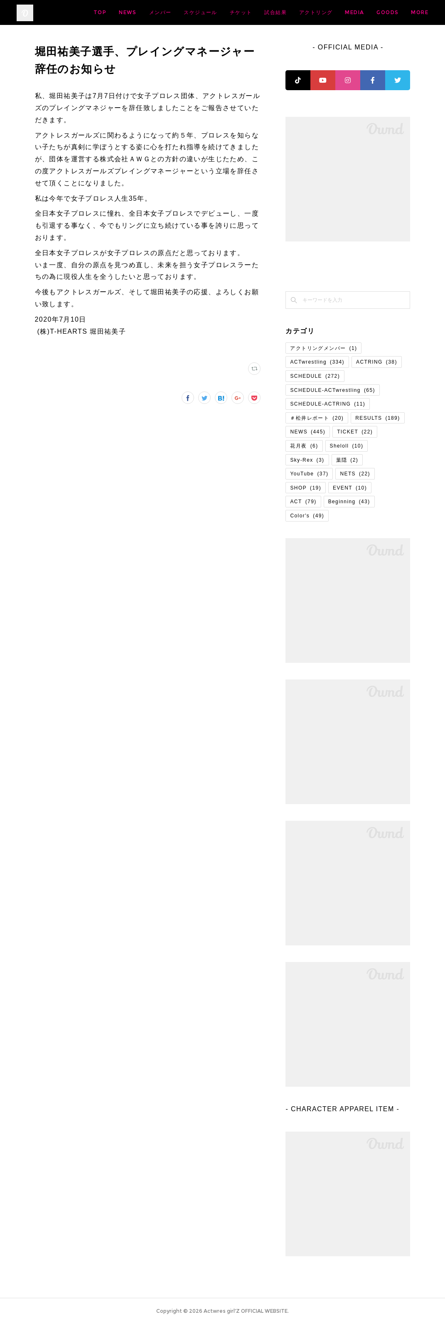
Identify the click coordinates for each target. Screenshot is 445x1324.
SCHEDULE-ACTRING (327, 404)
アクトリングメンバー (323, 348)
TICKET (355, 432)
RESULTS (377, 418)
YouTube (309, 474)
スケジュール (260, 12)
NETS (355, 474)
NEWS (188, 12)
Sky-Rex (307, 460)
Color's (307, 516)
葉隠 (347, 460)
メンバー (220, 12)
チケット (301, 12)
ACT (303, 501)
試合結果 (335, 12)
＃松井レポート (317, 418)
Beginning (349, 501)
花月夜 (304, 446)
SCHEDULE (315, 376)
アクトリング (375, 12)
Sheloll (347, 446)
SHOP (305, 488)
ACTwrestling (317, 362)
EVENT (350, 488)
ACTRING (376, 362)
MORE (413, 12)
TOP (159, 12)
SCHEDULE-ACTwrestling (332, 390)
